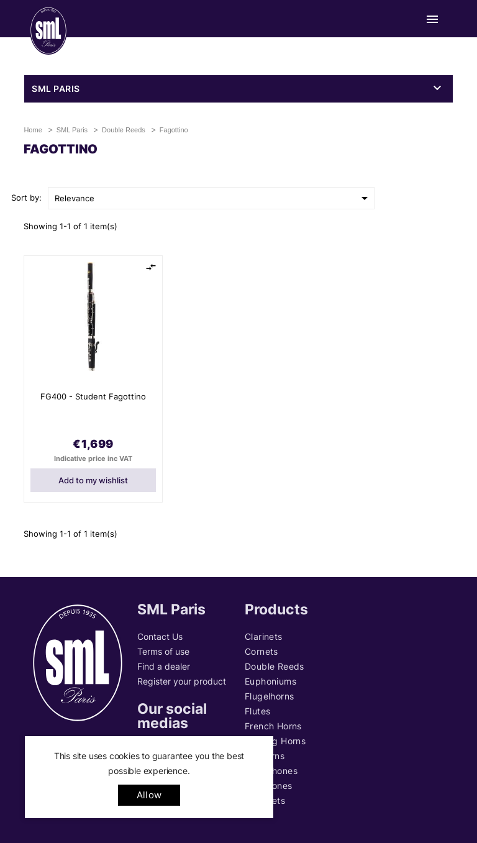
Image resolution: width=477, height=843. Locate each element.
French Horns (273, 726)
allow (149, 795)
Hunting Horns (275, 741)
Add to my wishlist (93, 480)
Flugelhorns (269, 696)
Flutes (257, 711)
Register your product (181, 681)
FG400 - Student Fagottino (93, 396)
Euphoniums (270, 681)
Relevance (213, 198)
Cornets (261, 651)
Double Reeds (274, 666)
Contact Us (160, 636)
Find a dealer (163, 666)
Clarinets (264, 636)
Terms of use (163, 651)
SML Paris (56, 88)
